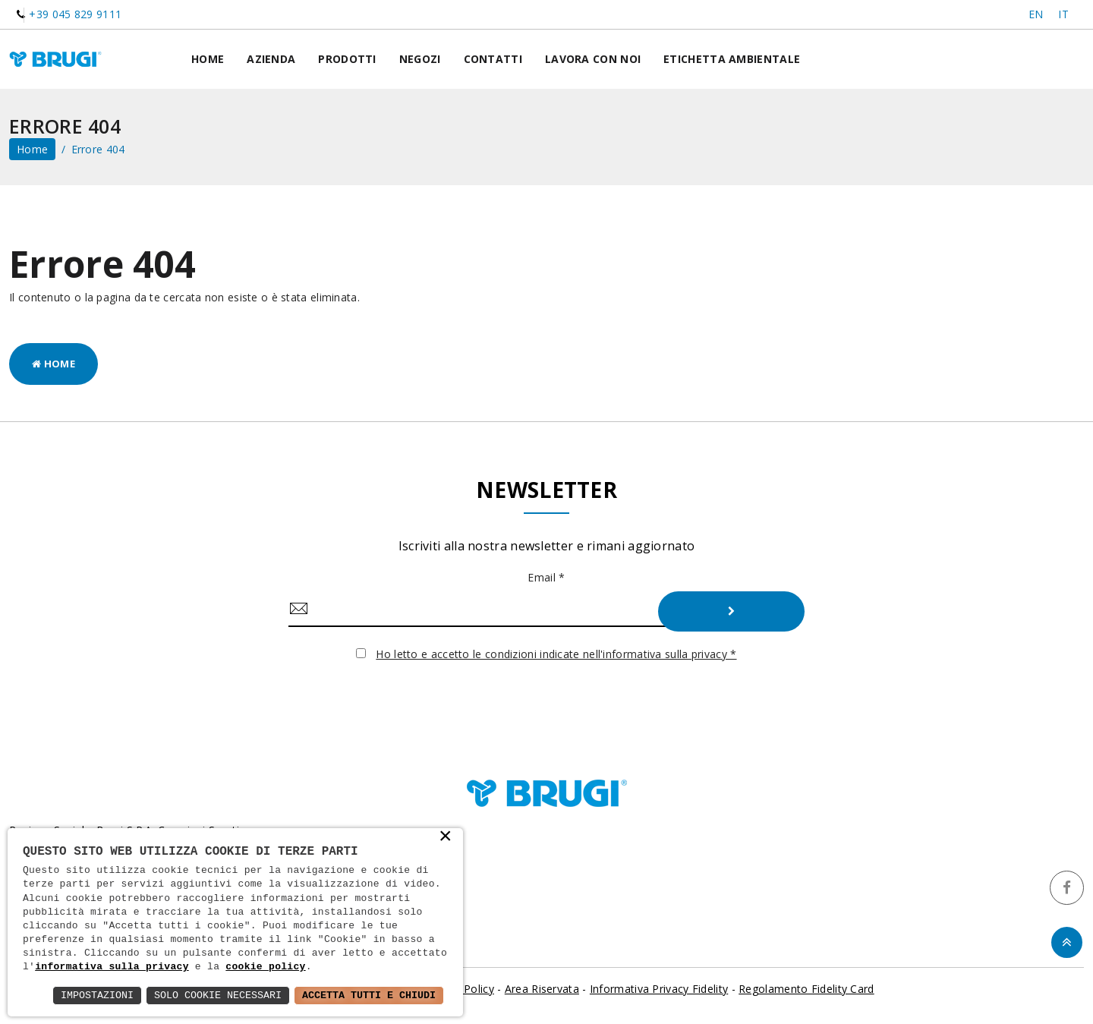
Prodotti (347, 59)
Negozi (420, 59)
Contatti (493, 59)
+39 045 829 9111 (75, 14)
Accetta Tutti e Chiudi (365, 995)
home (32, 150)
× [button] (445, 836)
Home (207, 59)
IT (1063, 14)
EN (1036, 14)
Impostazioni (82, 995)
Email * (546, 579)
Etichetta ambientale (731, 59)
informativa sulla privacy (112, 967)
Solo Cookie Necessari (208, 995)
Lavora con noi (593, 59)
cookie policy (265, 967)
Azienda (271, 59)
